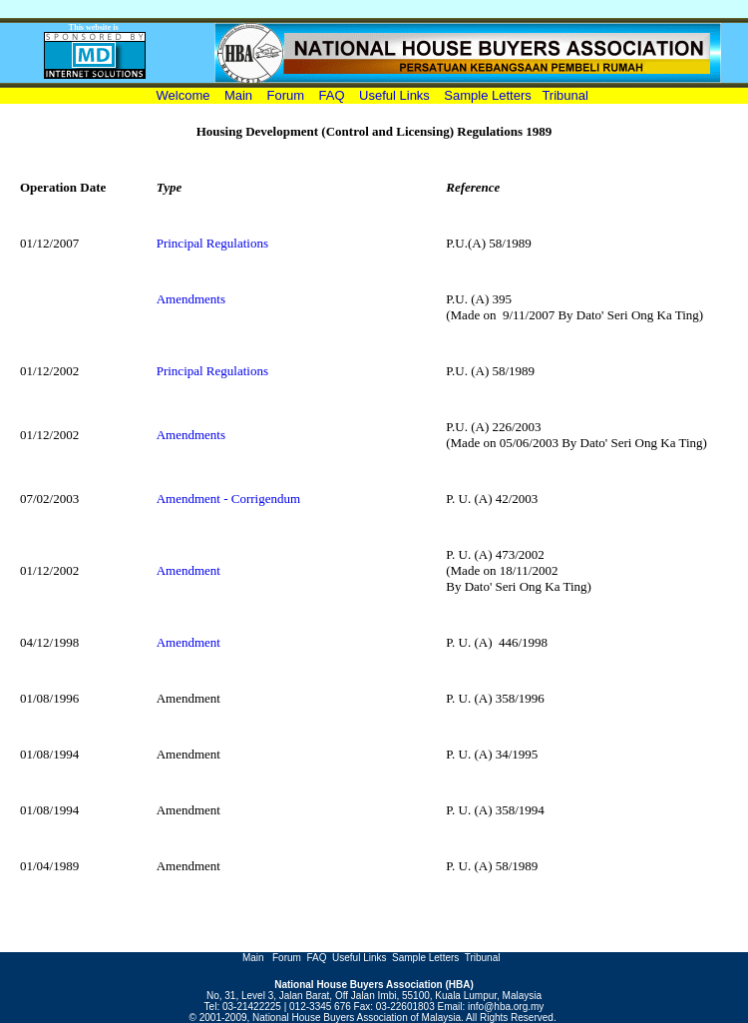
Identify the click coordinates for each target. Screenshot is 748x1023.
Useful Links (394, 95)
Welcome (187, 95)
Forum (287, 95)
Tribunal (564, 95)
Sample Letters (487, 95)
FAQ (332, 95)
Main (238, 95)
